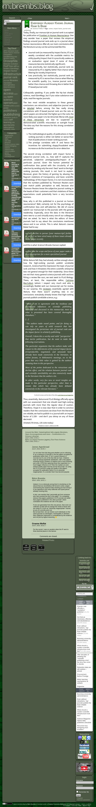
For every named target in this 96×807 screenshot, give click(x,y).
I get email (8, 137)
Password (79, 786)
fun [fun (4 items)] (18, 66)
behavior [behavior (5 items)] (11, 51)
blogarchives (9, 135)
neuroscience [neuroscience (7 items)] (9, 87)
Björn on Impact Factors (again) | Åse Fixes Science (45, 440)
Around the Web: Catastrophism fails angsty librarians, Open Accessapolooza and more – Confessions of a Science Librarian (46, 434)
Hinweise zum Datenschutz (84, 769)
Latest (80, 599)
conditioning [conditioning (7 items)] (9, 56)
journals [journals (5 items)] (6, 80)
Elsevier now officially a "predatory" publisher (81, 609)
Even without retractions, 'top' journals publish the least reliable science (84, 629)
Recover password (83, 800)
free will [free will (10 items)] (12, 66)
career (51, 28)
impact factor (58, 28)
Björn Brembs (38, 478)
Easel (68, 805)
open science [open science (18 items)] (8, 98)
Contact (7, 43)
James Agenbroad (40, 447)
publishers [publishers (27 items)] (10, 110)
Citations (8, 36)
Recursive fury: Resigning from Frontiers (82, 727)
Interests (7, 41)
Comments (82, 596)
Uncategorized (9, 156)
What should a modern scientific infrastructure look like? (83, 648)
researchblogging (10, 146)
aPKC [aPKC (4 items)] (6, 51)
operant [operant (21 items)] (8, 102)
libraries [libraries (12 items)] (14, 80)
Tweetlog (8, 155)
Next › (67, 18)
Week (88, 689)
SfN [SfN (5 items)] (13, 122)
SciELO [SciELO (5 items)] (14, 117)
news (6, 139)
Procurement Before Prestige (82, 675)
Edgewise (80, 686)
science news (9, 149)
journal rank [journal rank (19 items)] (10, 77)
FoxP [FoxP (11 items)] (6, 66)
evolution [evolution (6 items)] (14, 64)
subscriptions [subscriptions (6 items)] (9, 127)
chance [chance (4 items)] (10, 53)
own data (8, 141)
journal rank (67, 28)
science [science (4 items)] (6, 120)
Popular (81, 594)
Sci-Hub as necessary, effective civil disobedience (84, 619)
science (7, 148)
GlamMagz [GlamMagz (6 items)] (14, 68)
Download (17, 184)
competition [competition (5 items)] (8, 54)
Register (80, 798)
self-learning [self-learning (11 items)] (8, 121)
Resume (7, 39)
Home (7, 30)
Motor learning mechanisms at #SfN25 (82, 681)
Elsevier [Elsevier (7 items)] (7, 64)
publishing (27, 30)
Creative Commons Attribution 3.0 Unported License (64, 804)
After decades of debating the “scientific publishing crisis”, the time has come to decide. (83, 659)
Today (81, 689)
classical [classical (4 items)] (16, 53)
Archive (7, 44)
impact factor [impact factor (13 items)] (10, 70)
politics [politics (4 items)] (12, 106)
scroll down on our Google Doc (65, 395)
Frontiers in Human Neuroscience (54, 35)
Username (79, 780)
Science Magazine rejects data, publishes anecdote (84, 720)
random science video (12, 144)
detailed (30, 108)
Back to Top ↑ (87, 805)
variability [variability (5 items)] (7, 129)
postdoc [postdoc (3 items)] (17, 106)
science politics (10, 151)
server (7, 153)
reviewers (47, 288)
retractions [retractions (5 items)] (7, 117)
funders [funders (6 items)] (7, 68)
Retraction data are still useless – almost (84, 669)
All (88, 691)
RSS (79, 805)
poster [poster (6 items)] (6, 108)
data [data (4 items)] (15, 57)
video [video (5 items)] (13, 129)
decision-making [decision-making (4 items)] (9, 58)
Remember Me (82, 792)
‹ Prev (29, 18)
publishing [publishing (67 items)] (12, 114)
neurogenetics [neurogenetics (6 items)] (9, 85)
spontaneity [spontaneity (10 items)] (9, 125)
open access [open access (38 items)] (9, 91)
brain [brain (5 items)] (16, 51)
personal (7, 142)
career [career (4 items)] (6, 53)
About (7, 32)
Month (81, 691)
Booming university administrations (84, 639)
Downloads (8, 37)
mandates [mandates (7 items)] (8, 83)
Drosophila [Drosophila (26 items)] (10, 61)
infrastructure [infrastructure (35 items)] (13, 74)
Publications (9, 34)
